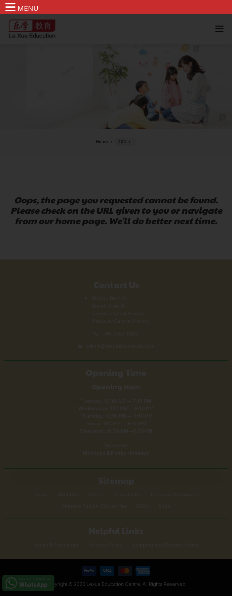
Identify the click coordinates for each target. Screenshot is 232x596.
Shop (164, 506)
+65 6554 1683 (120, 334)
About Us (68, 494)
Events (97, 494)
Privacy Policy (106, 545)
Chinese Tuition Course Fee (94, 506)
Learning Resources (174, 494)
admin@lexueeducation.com (120, 346)
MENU (27, 8)
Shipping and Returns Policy (165, 545)
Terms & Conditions (57, 545)
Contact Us (128, 494)
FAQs (142, 506)
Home (41, 494)
